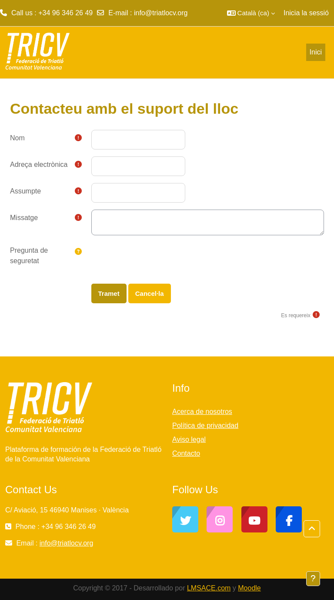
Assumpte (25, 191)
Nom (17, 138)
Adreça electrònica (39, 164)
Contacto (186, 453)
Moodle (249, 588)
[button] (251, 13)
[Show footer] (313, 578)
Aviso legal (189, 439)
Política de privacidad (205, 425)
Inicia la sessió (306, 13)
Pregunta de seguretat (29, 255)
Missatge (24, 217)
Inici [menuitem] (316, 52)
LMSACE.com (208, 588)
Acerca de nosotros (202, 411)
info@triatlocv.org (161, 13)
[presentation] (157, 259)
